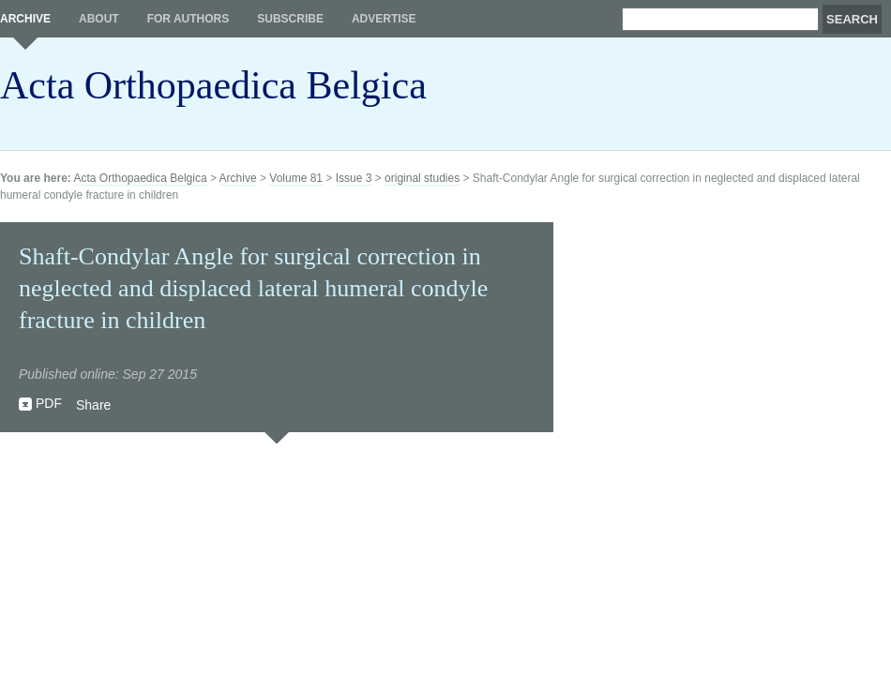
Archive (25, 18)
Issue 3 (354, 178)
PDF (49, 403)
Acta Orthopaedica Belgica (213, 85)
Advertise (384, 18)
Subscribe (290, 18)
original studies (422, 178)
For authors (188, 18)
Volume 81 (296, 178)
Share (93, 405)
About (99, 18)
